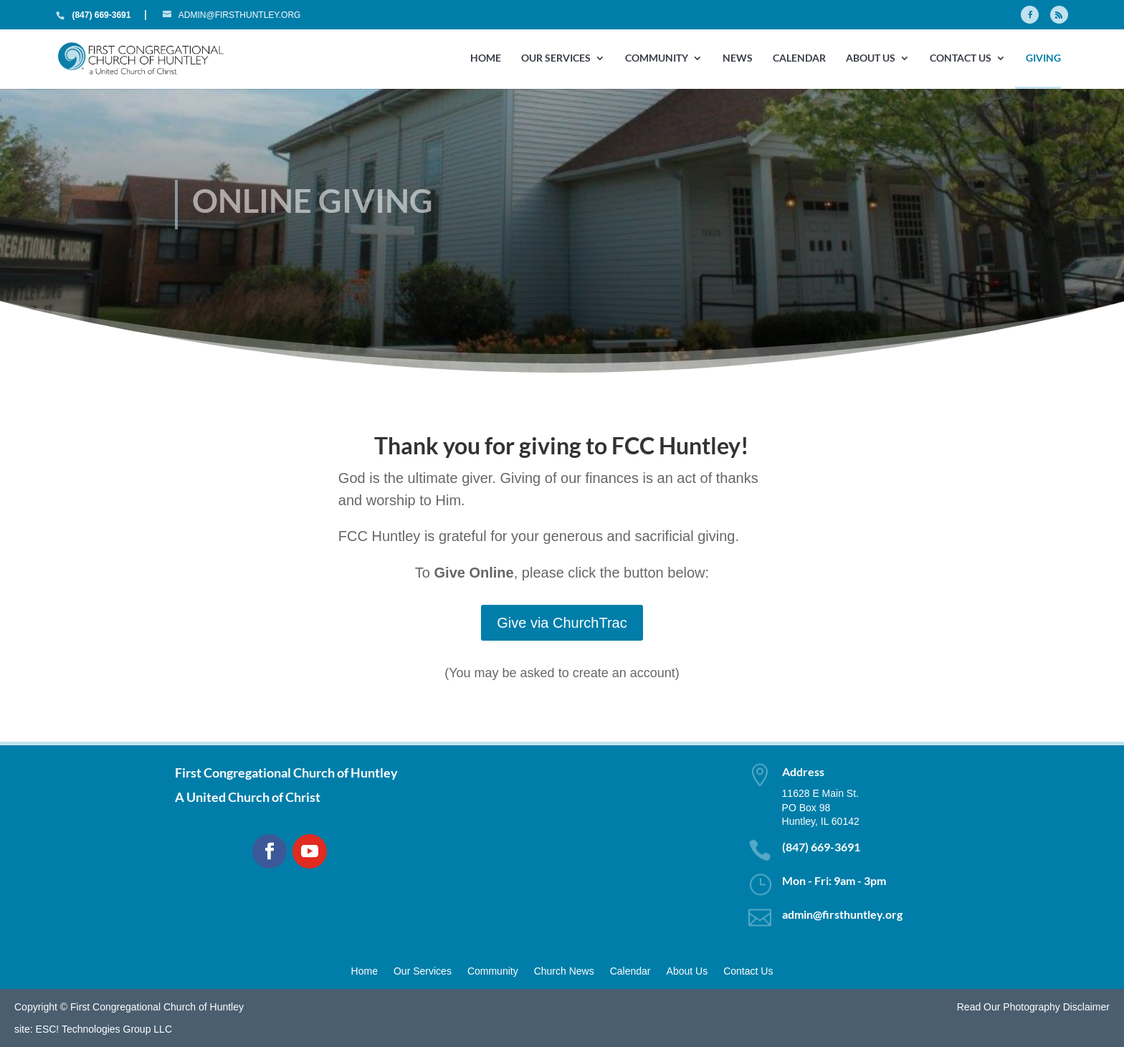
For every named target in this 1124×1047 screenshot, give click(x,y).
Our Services (556, 58)
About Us (870, 58)
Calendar (799, 58)
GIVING (1043, 58)
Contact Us (960, 58)
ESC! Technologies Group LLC (104, 1029)
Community (656, 58)
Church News (564, 971)
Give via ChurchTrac (562, 623)
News (738, 58)
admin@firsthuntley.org (842, 914)
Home (485, 58)
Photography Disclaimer (1056, 1007)
